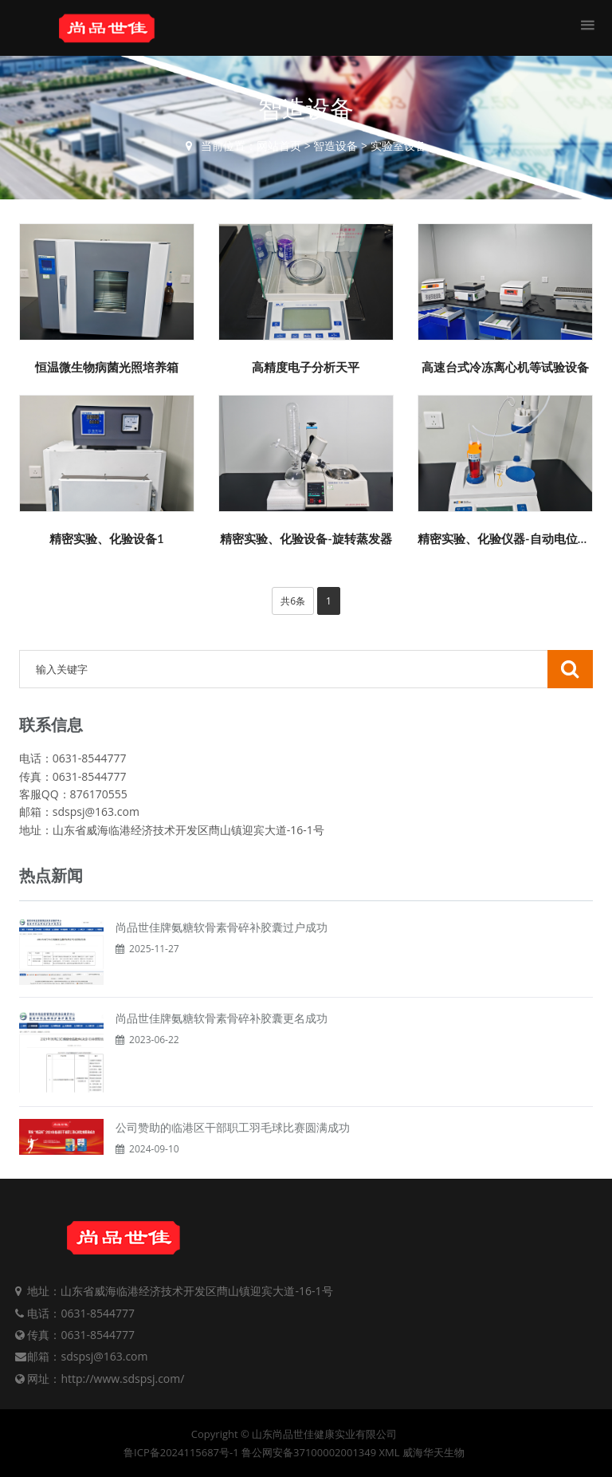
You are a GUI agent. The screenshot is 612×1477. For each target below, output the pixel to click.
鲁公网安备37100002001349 (308, 1452)
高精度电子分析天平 (305, 367)
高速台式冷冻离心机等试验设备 (505, 367)
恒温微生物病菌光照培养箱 (106, 367)
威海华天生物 (433, 1452)
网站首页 (279, 145)
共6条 (292, 601)
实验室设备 (398, 145)
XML (389, 1452)
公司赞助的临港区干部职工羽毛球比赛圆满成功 (233, 1127)
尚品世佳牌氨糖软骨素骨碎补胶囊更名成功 (222, 1018)
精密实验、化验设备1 (106, 538)
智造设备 (335, 145)
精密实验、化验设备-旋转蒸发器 (306, 538)
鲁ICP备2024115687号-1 (181, 1452)
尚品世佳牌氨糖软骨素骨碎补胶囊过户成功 (222, 927)
